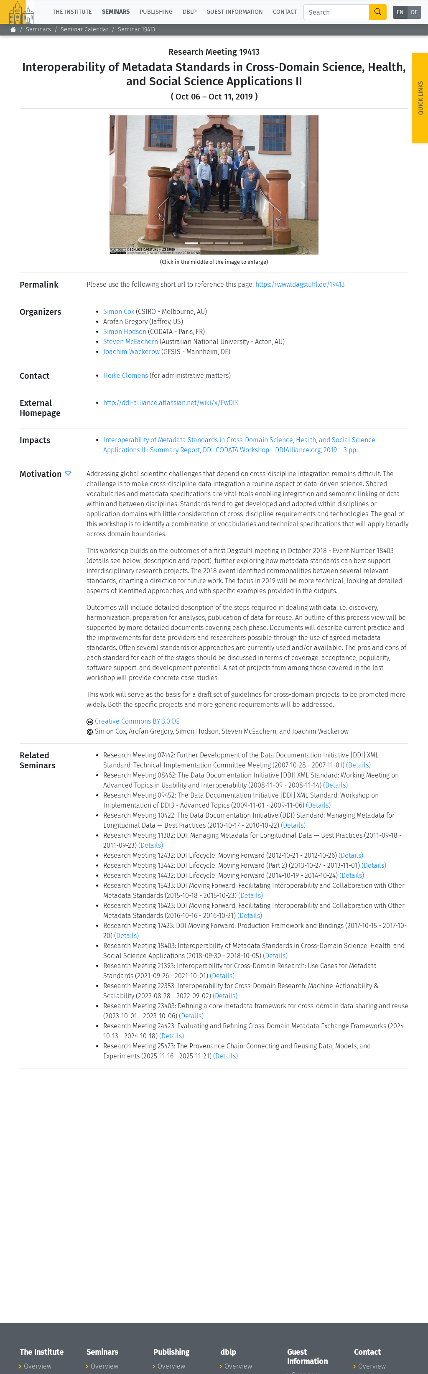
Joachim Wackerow (131, 352)
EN (400, 12)
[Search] (336, 12)
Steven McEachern (130, 342)
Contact (285, 11)
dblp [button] (189, 11)
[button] (125, 185)
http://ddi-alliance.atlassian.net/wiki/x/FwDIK (171, 403)
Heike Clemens (125, 376)
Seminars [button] (116, 11)
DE (414, 12)
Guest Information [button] (234, 11)
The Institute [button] (72, 11)
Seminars (38, 29)
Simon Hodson (124, 332)
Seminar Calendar (84, 29)
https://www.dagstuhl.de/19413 (300, 284)
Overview (37, 1366)
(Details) (358, 765)
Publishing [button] (156, 11)
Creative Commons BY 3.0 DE (133, 721)
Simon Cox (118, 312)
